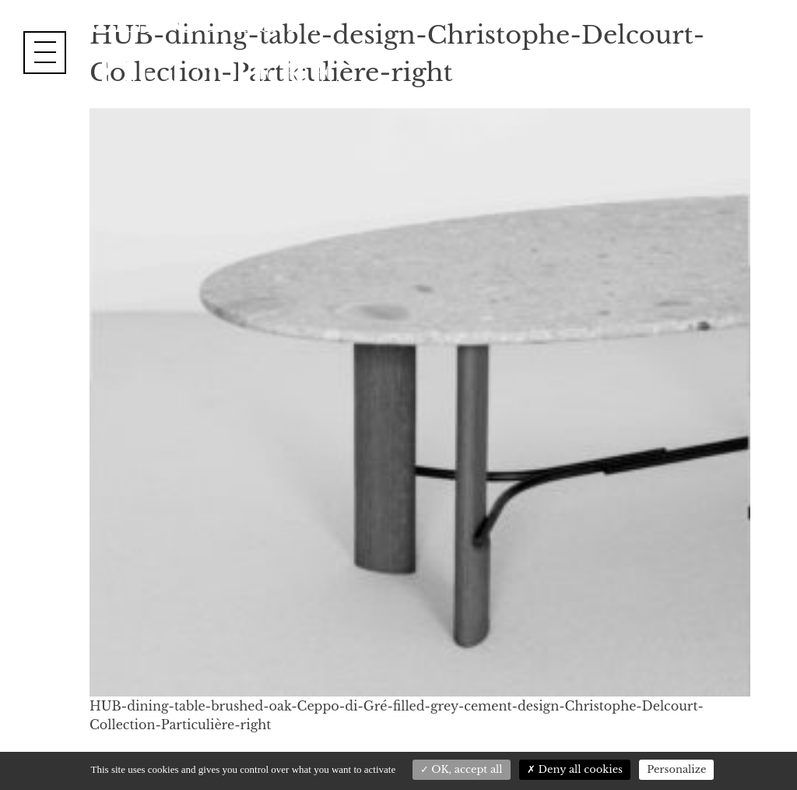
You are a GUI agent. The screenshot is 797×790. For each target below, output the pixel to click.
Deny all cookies (575, 769)
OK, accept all (461, 769)
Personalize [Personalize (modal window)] (676, 769)
